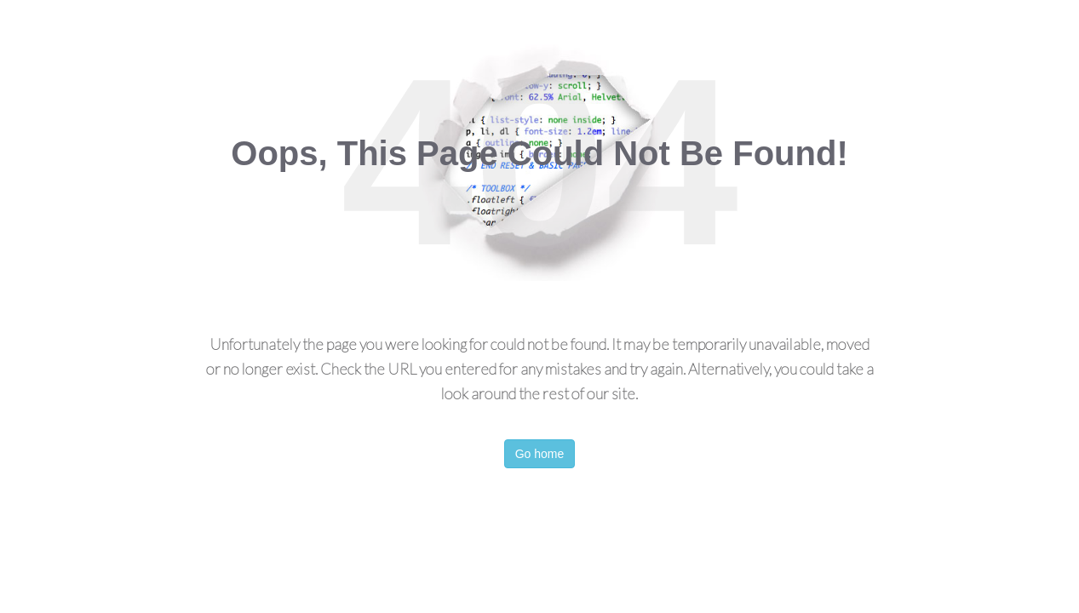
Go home (540, 454)
